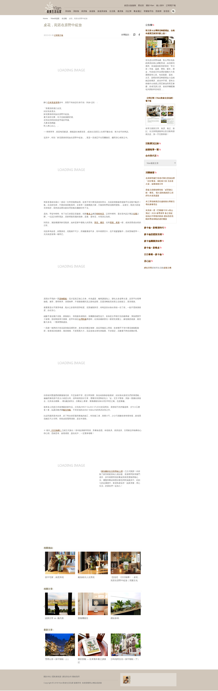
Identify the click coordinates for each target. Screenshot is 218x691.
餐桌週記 (137, 11)
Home (45, 18)
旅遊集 (92, 11)
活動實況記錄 (153, 143)
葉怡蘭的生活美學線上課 (112, 471)
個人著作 (160, 5)
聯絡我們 (76, 677)
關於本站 (47, 677)
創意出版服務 (130, 5)
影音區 (166, 11)
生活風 (112, 11)
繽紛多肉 (115, 618)
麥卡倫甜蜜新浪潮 (153, 235)
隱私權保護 (56, 677)
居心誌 (147, 261)
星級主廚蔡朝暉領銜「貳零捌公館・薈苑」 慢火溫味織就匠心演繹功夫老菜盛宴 (159, 193)
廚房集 (84, 11)
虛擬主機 (167, 268)
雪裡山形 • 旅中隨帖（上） (57, 659)
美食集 (68, 11)
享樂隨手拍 (148, 11)
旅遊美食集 (102, 11)
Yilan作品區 (54, 18)
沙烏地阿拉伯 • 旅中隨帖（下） (125, 659)
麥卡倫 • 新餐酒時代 (154, 228)
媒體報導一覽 (153, 149)
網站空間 (148, 268)
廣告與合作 (66, 677)
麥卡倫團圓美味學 (153, 241)
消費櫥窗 (151, 172)
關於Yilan (150, 5)
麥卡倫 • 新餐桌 (151, 248)
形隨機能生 (83, 618)
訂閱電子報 (171, 5)
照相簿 (158, 11)
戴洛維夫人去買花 (86, 578)
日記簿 (128, 11)
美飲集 (76, 11)
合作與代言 (152, 156)
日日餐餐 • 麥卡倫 (153, 255)
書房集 (120, 11)
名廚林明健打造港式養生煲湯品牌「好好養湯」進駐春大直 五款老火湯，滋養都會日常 (160, 181)
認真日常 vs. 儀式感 (54, 618)
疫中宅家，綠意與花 (54, 578)
